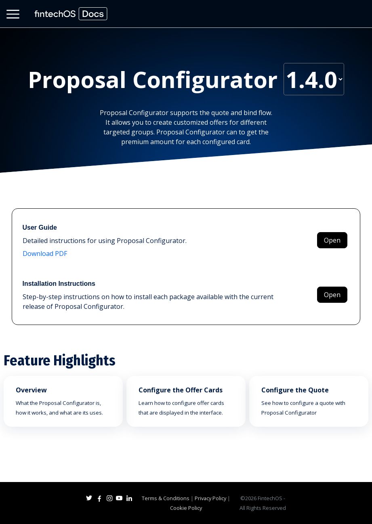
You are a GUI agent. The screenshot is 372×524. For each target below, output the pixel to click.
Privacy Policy (210, 498)
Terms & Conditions (165, 498)
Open (332, 240)
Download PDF (45, 253)
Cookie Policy (186, 507)
